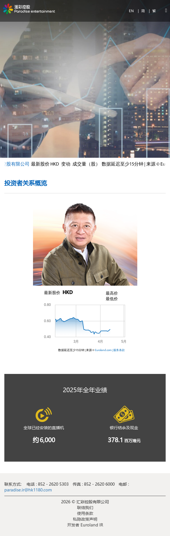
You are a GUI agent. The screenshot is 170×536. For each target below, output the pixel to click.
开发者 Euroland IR (85, 525)
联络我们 (85, 507)
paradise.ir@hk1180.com (28, 490)
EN (132, 10)
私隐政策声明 (85, 519)
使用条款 (85, 513)
